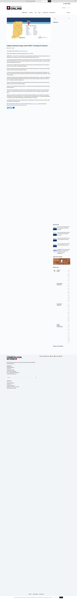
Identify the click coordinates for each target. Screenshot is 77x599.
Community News (25, 12)
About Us (30, 594)
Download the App (52, 12)
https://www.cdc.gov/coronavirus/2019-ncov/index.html (16, 105)
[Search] (68, 12)
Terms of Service (35, 594)
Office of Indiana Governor (22, 51)
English (64, 7)
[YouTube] (68, 3)
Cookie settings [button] (55, 597)
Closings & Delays (45, 12)
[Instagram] (65, 3)
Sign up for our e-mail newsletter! (30, 1)
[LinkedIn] (69, 3)
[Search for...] (60, 19)
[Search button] (69, 19)
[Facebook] (42, 356)
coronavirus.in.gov (35, 103)
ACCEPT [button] (61, 597)
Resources (31, 12)
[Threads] (66, 3)
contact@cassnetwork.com (11, 373)
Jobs (36, 12)
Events (40, 12)
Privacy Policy (41, 594)
